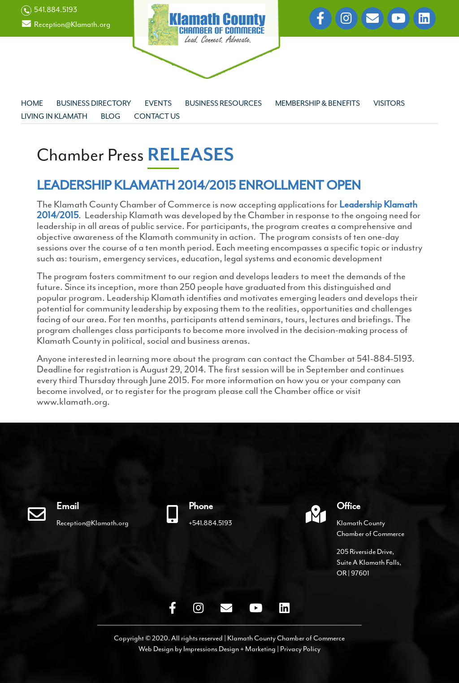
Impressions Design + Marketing (229, 648)
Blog (111, 116)
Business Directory (93, 103)
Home (32, 103)
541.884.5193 (49, 10)
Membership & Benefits (317, 103)
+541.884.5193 (210, 523)
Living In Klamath (54, 116)
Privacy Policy (300, 648)
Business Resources (223, 103)
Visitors (389, 103)
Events (158, 103)
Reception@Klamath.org (65, 24)
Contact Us (157, 116)
